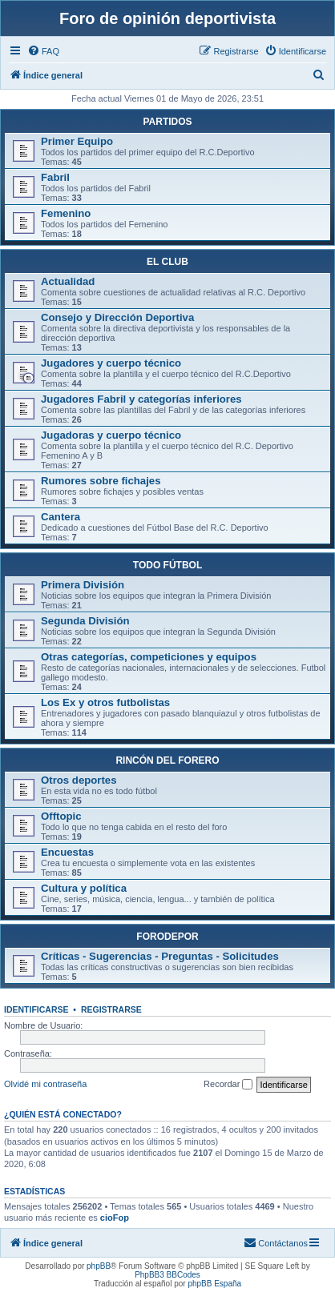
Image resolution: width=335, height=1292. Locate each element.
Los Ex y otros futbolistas (105, 702)
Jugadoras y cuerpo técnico (111, 435)
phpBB (99, 1266)
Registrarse (111, 1009)
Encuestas (67, 852)
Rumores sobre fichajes (101, 481)
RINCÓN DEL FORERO (167, 760)
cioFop (114, 1217)
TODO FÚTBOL (167, 565)
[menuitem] (43, 51)
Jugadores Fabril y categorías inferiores (141, 399)
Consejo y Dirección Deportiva (117, 317)
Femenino (66, 213)
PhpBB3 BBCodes (167, 1274)
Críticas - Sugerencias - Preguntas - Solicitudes (160, 956)
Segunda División (85, 621)
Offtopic (61, 816)
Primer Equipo (77, 141)
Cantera (60, 517)
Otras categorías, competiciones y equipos (148, 657)
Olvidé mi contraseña (45, 1084)
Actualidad (68, 281)
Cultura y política (84, 888)
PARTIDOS (167, 121)
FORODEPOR (167, 936)
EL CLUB (167, 261)
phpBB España (214, 1283)
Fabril (55, 177)
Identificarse (36, 1009)
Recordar (228, 1084)
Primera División (82, 585)
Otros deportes (79, 780)
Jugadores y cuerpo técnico (111, 363)
